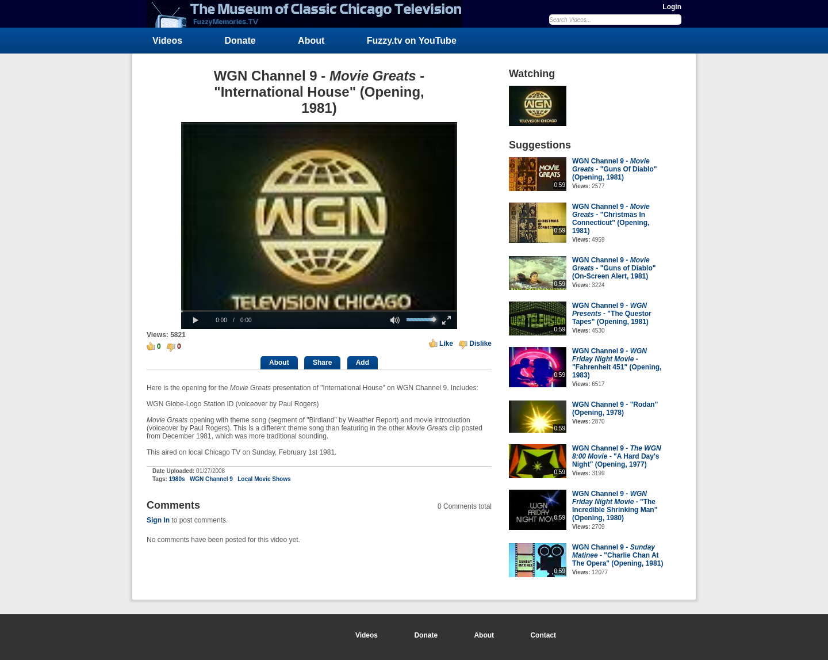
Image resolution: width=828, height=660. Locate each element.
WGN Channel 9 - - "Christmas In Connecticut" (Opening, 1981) (611, 219)
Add (362, 362)
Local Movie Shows (263, 479)
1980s (177, 479)
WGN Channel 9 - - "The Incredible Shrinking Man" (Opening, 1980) (614, 506)
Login (671, 7)
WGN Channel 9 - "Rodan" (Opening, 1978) (615, 408)
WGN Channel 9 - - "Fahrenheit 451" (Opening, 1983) (616, 363)
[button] (195, 320)
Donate (240, 40)
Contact (543, 635)
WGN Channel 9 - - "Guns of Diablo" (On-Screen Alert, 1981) (614, 268)
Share (322, 362)
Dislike (480, 343)
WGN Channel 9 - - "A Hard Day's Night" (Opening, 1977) (616, 456)
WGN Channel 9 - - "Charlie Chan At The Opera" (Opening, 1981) (617, 555)
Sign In (158, 520)
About (311, 40)
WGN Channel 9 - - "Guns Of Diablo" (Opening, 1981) (614, 169)
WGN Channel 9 (211, 479)
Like (446, 343)
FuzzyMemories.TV (309, 14)
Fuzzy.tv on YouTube (412, 40)
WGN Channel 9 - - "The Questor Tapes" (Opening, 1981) (611, 314)
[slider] (319, 311)
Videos (167, 40)
